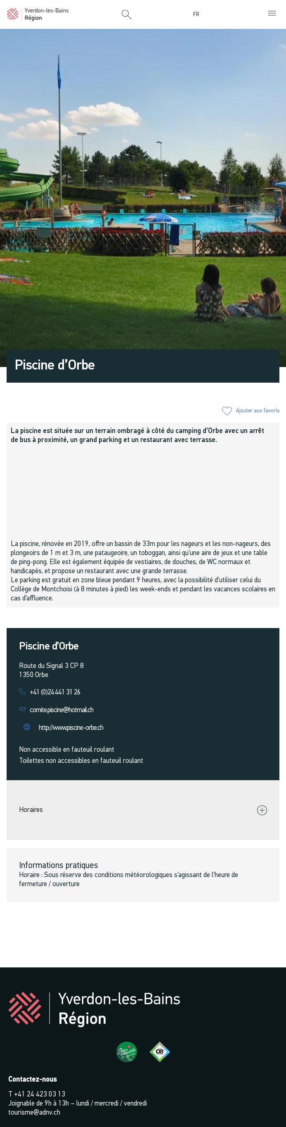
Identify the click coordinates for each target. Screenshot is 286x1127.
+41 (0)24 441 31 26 (55, 692)
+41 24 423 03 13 (39, 1094)
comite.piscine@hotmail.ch (61, 710)
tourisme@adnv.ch (34, 1112)
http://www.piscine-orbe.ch (71, 728)
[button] (127, 15)
